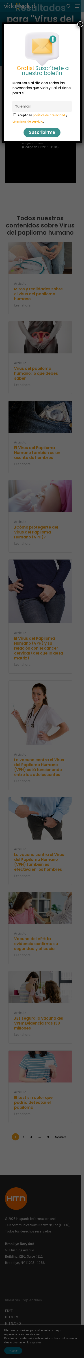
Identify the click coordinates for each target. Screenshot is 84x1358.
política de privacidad (49, 115)
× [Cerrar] (80, 24)
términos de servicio (27, 121)
